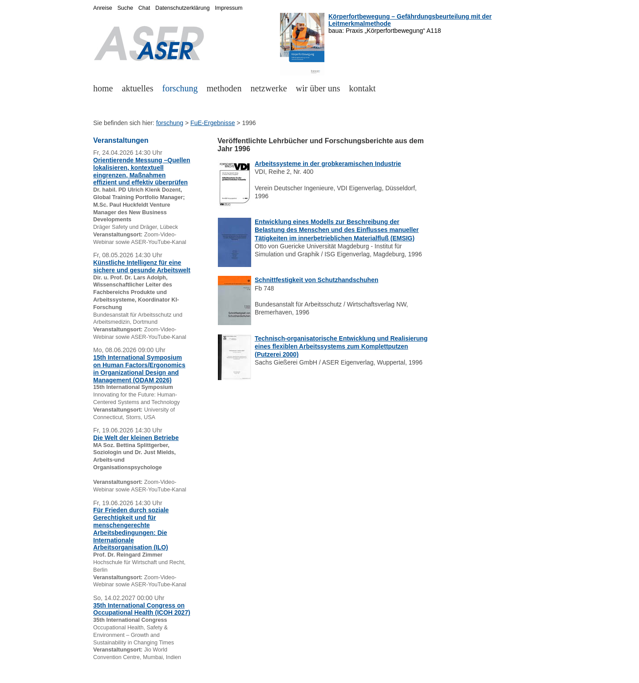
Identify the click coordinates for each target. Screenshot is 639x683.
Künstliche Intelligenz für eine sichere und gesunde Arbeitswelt (141, 266)
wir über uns (318, 88)
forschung (180, 88)
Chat (144, 8)
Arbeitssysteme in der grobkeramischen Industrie (328, 163)
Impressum (228, 8)
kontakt (362, 88)
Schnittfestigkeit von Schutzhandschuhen (316, 279)
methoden (224, 88)
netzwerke (268, 88)
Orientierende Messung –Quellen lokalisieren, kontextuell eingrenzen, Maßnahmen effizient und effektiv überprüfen (141, 171)
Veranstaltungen (120, 140)
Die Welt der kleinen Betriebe (136, 437)
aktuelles (137, 88)
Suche (125, 8)
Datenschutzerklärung (182, 8)
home (103, 88)
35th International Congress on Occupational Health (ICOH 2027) (141, 609)
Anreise (102, 8)
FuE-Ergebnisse (212, 122)
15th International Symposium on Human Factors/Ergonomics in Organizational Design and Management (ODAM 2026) (139, 368)
